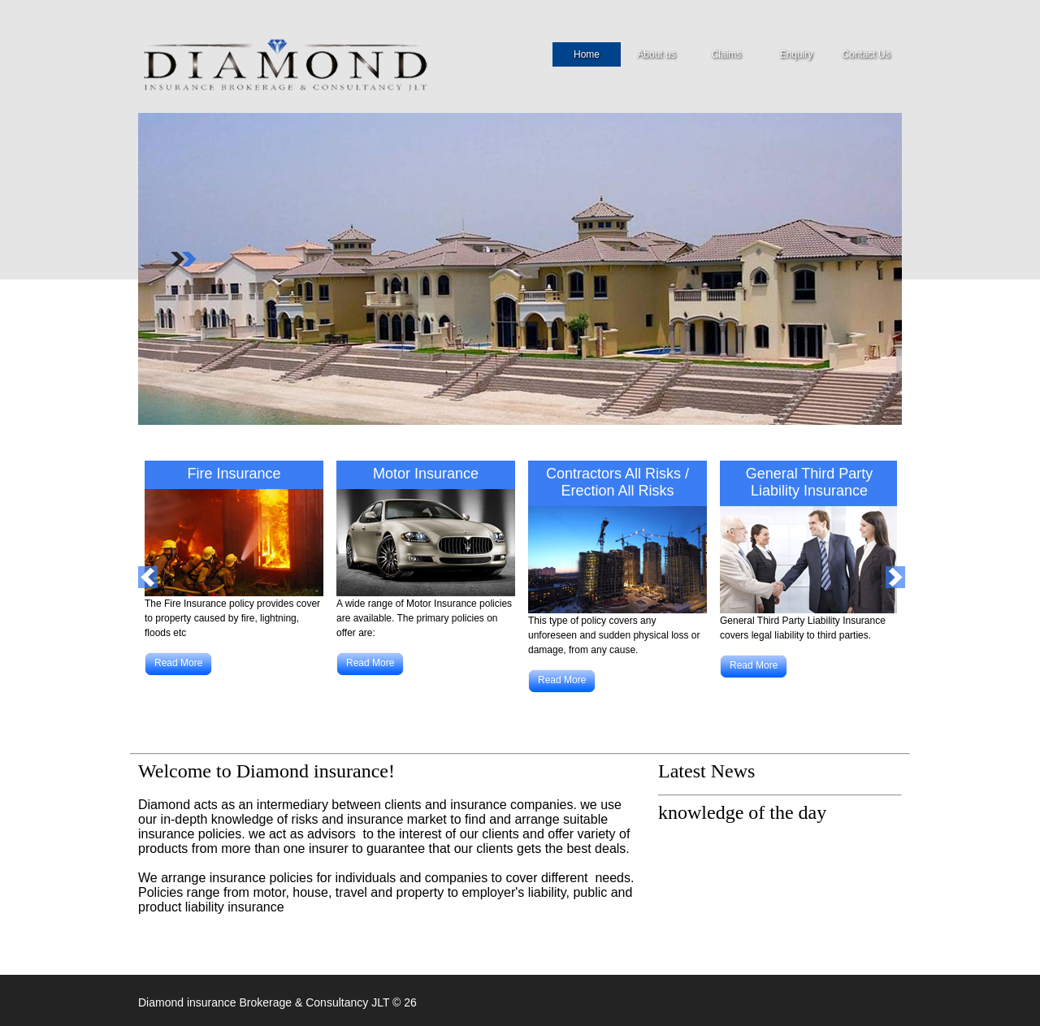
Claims (727, 54)
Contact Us (866, 54)
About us (656, 56)
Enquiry (796, 54)
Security (307, 63)
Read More (178, 663)
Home (587, 56)
